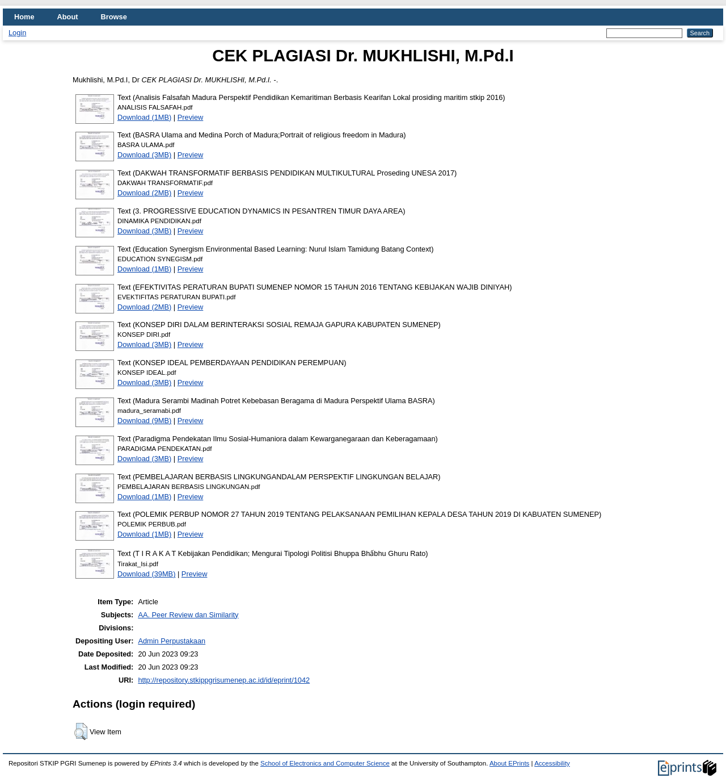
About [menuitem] (67, 16)
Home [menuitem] (24, 16)
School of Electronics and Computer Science (325, 763)
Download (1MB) (144, 117)
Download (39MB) (146, 574)
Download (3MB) (144, 154)
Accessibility (552, 763)
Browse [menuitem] (114, 16)
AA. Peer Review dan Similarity (188, 614)
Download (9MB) (144, 420)
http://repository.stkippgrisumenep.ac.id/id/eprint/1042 (224, 680)
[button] (80, 731)
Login (17, 32)
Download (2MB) (144, 193)
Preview (191, 117)
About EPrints (509, 763)
